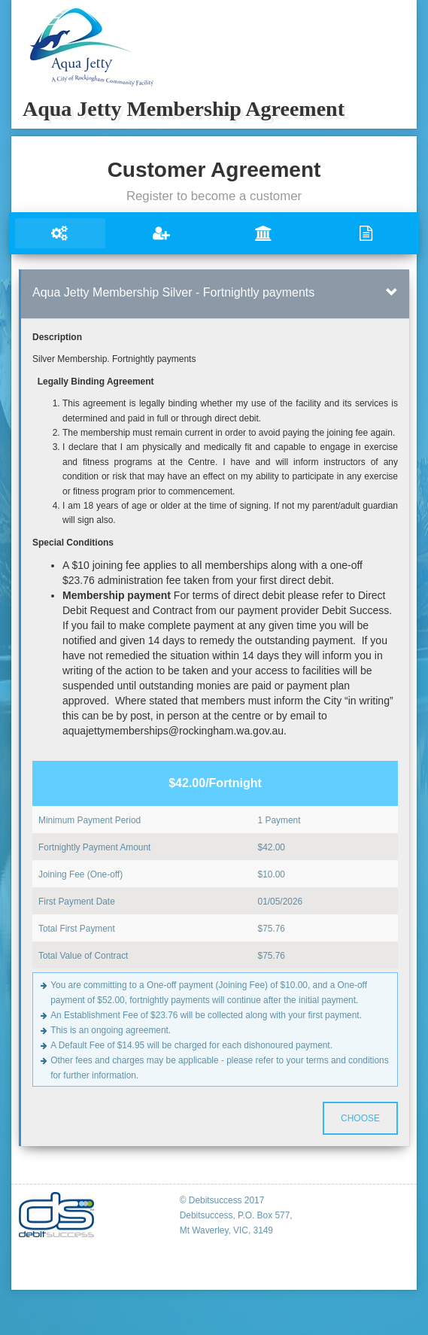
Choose (360, 1118)
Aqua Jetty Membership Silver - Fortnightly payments (173, 292)
